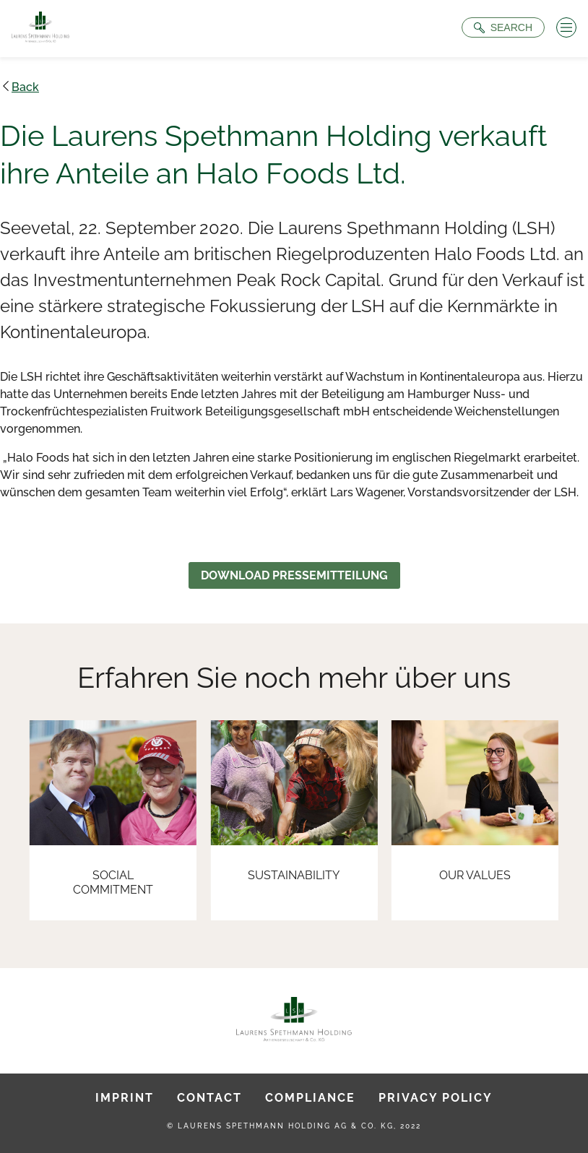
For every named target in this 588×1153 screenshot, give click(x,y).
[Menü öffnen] (566, 27)
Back (25, 87)
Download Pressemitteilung (294, 575)
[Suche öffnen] (503, 27)
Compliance (310, 1098)
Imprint (124, 1098)
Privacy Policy (436, 1098)
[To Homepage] (40, 28)
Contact (209, 1098)
